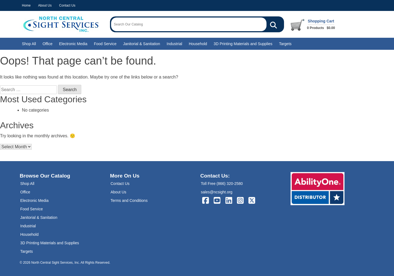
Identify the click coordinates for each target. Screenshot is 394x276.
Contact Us (67, 5)
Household (198, 44)
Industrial (174, 44)
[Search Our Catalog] (273, 24)
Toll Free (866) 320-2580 (222, 183)
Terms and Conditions (129, 200)
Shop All (29, 44)
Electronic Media (73, 44)
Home (26, 5)
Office (47, 44)
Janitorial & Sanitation (141, 44)
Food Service (105, 44)
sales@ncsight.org (216, 192)
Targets (285, 44)
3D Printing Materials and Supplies (243, 44)
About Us (44, 5)
